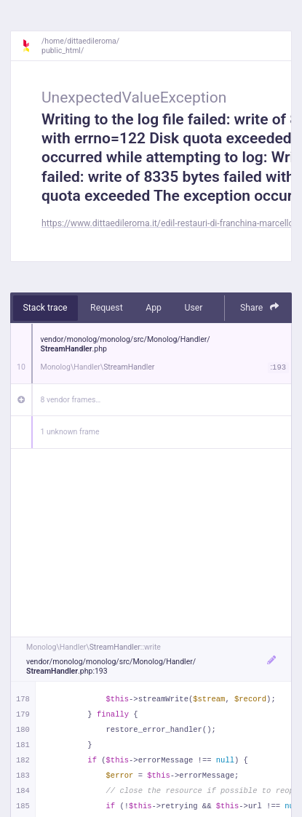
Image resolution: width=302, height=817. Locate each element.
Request (106, 308)
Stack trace (45, 308)
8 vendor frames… (71, 399)
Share (259, 307)
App (154, 308)
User (193, 308)
